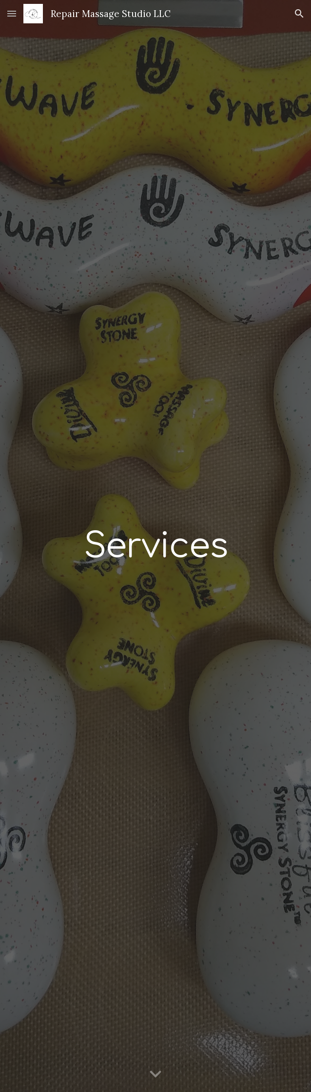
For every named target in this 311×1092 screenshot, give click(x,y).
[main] (155, 546)
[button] (11, 13)
